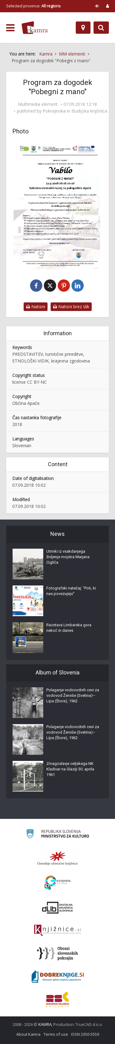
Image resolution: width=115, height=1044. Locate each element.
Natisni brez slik (71, 306)
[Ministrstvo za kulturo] (57, 834)
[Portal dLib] (58, 907)
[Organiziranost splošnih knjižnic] (57, 858)
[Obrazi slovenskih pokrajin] (57, 953)
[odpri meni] (10, 28)
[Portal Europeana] (57, 883)
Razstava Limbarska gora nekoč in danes (68, 628)
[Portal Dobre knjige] (58, 976)
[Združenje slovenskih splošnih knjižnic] (57, 930)
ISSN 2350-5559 (85, 1034)
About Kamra (28, 1034)
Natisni (35, 306)
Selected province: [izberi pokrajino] (33, 6)
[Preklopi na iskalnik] (101, 27)
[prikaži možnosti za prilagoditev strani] (97, 6)
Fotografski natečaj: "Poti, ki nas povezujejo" (71, 591)
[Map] (83, 27)
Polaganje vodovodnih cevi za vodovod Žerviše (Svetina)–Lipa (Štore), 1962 (72, 695)
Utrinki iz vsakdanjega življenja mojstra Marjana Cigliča (68, 557)
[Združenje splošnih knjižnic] (57, 999)
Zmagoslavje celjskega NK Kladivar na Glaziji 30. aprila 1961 (70, 769)
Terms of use (56, 1034)
